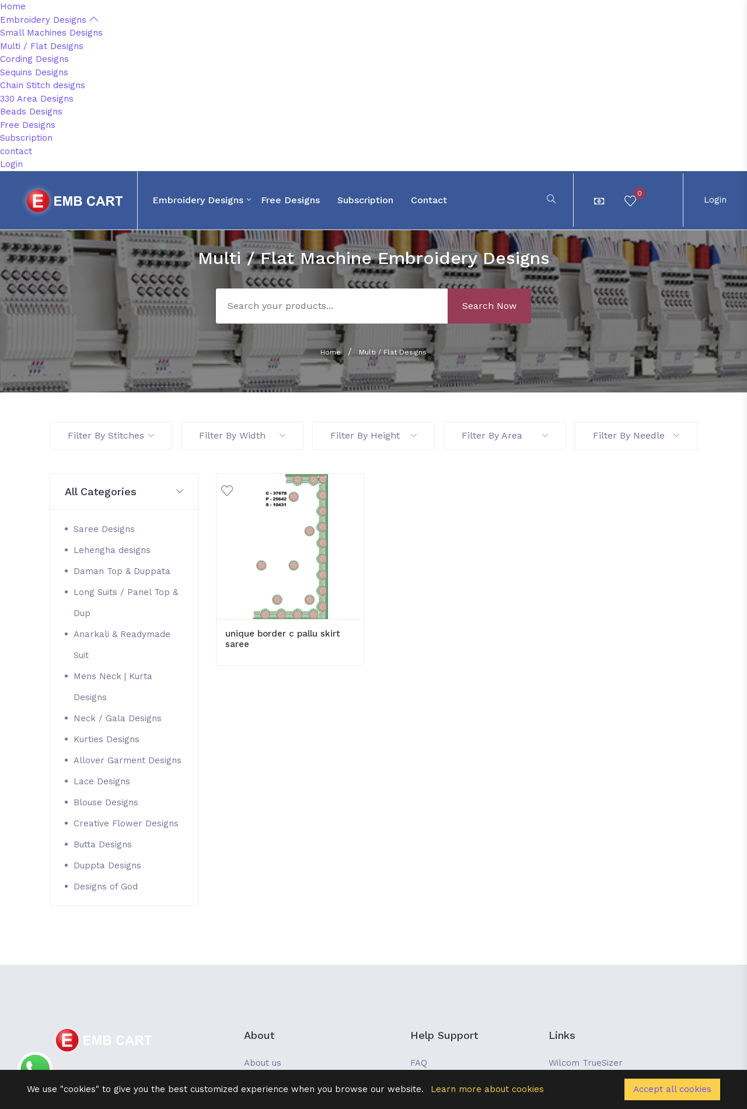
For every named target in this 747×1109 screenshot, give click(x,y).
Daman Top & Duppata (122, 571)
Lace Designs (102, 781)
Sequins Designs (34, 72)
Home (13, 6)
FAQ (418, 1063)
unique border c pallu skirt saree (282, 638)
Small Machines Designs (51, 32)
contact (16, 151)
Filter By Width (242, 435)
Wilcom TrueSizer (586, 1063)
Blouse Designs (106, 802)
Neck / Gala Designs (118, 718)
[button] (124, 492)
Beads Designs (31, 111)
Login (11, 164)
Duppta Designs (107, 865)
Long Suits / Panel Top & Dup (126, 602)
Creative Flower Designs (126, 823)
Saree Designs (104, 529)
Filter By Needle (636, 435)
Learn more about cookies (487, 1089)
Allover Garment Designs (127, 760)
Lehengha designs (112, 550)
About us (262, 1063)
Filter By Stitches (111, 435)
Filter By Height (373, 435)
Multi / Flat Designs (41, 46)
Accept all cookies (672, 1089)
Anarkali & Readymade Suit (122, 644)
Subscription (26, 138)
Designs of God (106, 886)
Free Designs (27, 125)
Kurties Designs (106, 739)
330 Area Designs (37, 98)
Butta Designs (103, 844)
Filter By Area (505, 435)
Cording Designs (34, 59)
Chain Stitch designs (42, 85)
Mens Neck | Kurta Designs (113, 687)
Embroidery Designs (49, 20)
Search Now (489, 305)
